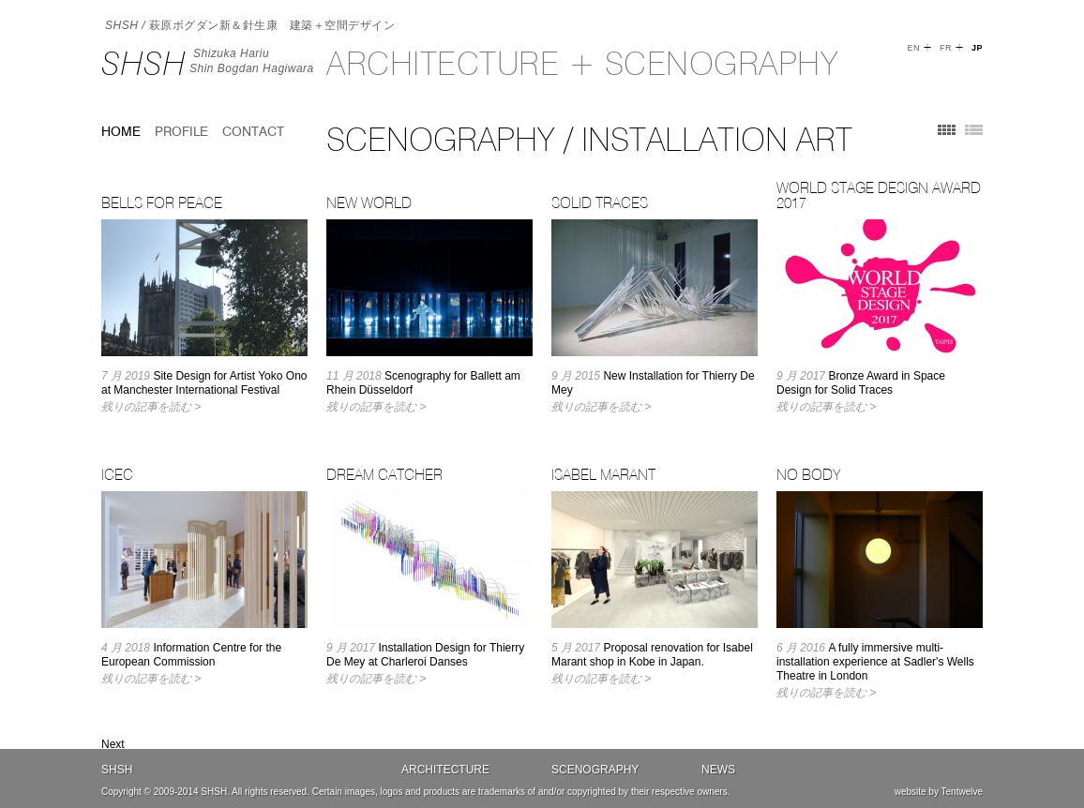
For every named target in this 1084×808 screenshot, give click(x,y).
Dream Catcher (384, 474)
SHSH (143, 63)
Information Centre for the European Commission (191, 654)
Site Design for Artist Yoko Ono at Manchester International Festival (204, 383)
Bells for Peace (161, 202)
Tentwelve (962, 791)
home (121, 131)
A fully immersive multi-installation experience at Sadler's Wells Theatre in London (875, 661)
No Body (808, 474)
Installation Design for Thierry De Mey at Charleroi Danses (425, 654)
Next (113, 744)
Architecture (445, 769)
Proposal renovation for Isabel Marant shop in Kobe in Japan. (652, 654)
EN (913, 47)
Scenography (595, 769)
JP (977, 47)
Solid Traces (599, 202)
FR (946, 47)
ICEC (117, 474)
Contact (253, 131)
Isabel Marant (603, 474)
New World (369, 202)
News (718, 769)
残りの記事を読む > (151, 406)
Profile (181, 131)
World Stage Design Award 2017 (878, 195)
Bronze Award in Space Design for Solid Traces (860, 383)
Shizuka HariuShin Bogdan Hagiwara (251, 61)
